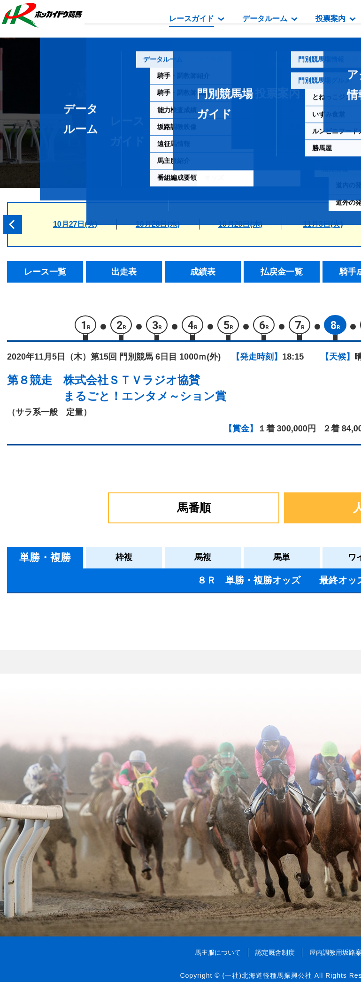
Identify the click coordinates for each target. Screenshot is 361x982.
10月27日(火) (75, 224)
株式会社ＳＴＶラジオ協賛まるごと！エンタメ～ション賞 (144, 390)
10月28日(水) (158, 224)
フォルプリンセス (102, 772)
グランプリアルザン (106, 812)
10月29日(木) (240, 224)
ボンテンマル (94, 833)
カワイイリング (98, 653)
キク (78, 713)
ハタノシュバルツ (102, 793)
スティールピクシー (106, 733)
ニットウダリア (98, 633)
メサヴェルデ (94, 753)
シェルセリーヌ (98, 673)
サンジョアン (94, 693)
